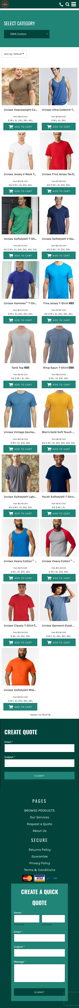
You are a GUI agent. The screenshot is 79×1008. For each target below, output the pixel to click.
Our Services (39, 817)
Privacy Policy (39, 863)
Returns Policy (40, 850)
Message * (20, 961)
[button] (67, 4)
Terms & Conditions (39, 870)
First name (19, 924)
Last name (47, 924)
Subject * (9, 757)
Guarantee (40, 856)
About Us (39, 831)
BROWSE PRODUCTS (39, 810)
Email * (8, 741)
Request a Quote (39, 824)
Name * (18, 912)
